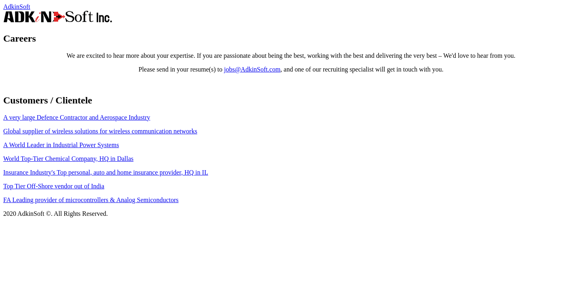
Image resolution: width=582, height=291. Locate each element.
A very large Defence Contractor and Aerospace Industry (76, 117)
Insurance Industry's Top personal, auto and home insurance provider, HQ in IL (105, 172)
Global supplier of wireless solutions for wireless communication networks (100, 131)
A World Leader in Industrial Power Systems (61, 144)
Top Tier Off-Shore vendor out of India (53, 186)
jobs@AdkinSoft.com (252, 69)
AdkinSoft (16, 6)
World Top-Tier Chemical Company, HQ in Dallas (68, 158)
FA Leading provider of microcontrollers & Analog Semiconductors (91, 199)
